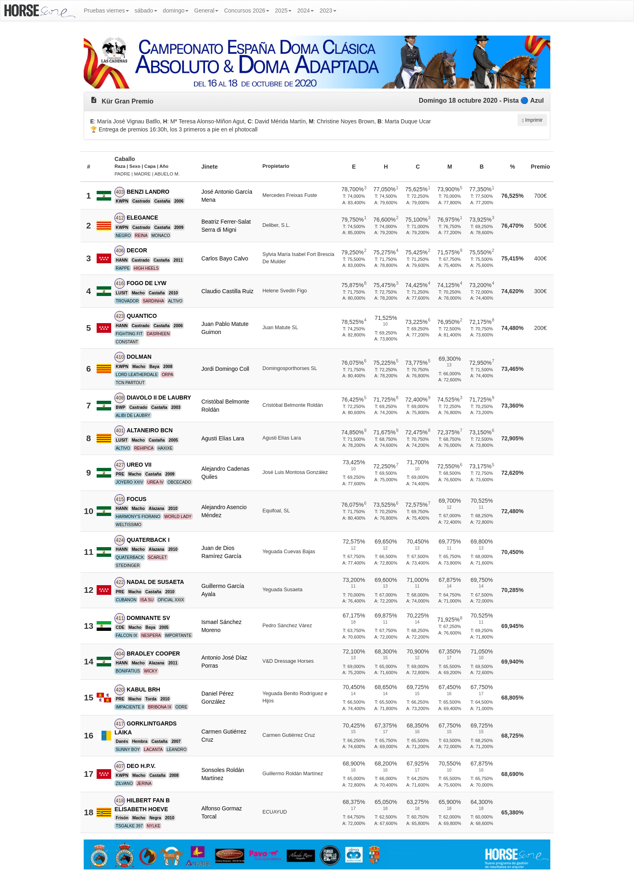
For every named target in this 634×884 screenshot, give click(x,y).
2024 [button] (305, 10)
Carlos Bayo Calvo (224, 258)
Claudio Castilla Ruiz (227, 291)
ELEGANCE (142, 217)
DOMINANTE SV (148, 618)
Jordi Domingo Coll (225, 369)
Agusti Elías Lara (222, 438)
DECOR (137, 250)
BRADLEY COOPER (153, 653)
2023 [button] (327, 10)
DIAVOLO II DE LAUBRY (159, 397)
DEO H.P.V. (141, 766)
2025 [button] (283, 10)
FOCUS (136, 499)
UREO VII (139, 464)
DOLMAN (139, 356)
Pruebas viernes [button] (106, 10)
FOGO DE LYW (146, 283)
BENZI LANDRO (148, 191)
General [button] (206, 10)
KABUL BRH (143, 689)
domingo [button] (176, 10)
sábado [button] (146, 10)
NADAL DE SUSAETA (155, 582)
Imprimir (532, 120)
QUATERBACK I (148, 540)
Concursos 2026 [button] (246, 10)
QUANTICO (142, 316)
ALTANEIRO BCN (150, 430)
